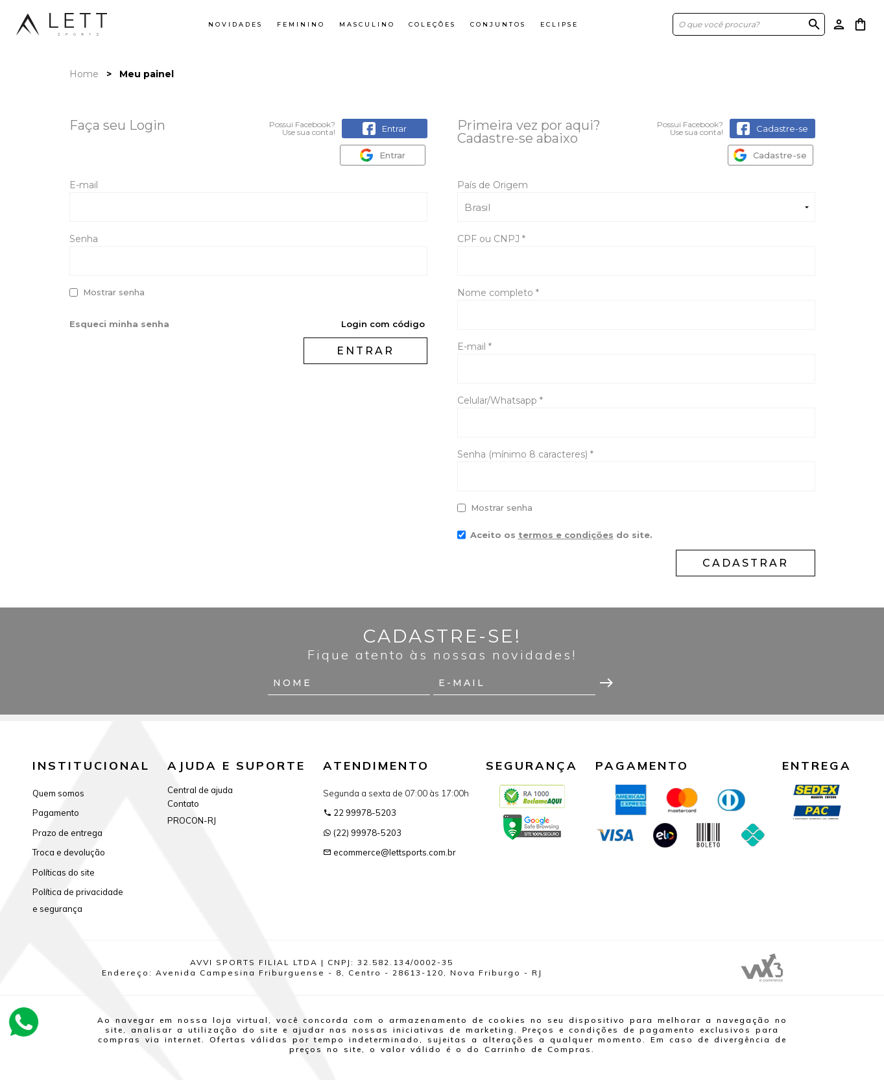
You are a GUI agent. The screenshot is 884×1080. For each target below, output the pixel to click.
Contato (183, 803)
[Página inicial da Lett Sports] (61, 24)
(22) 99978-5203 (362, 833)
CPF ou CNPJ (491, 239)
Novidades (235, 24)
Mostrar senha (114, 292)
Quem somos (58, 793)
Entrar (365, 351)
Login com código (383, 324)
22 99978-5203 (359, 812)
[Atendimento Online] (23, 1021)
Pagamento (55, 812)
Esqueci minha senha (119, 324)
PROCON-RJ (191, 820)
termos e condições (566, 535)
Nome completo (498, 293)
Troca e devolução (68, 852)
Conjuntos (498, 24)
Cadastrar (745, 563)
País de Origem (492, 185)
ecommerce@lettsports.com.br (389, 852)
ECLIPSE (559, 24)
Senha (83, 239)
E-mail (248, 200)
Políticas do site (63, 872)
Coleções (432, 24)
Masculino (367, 24)
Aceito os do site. (554, 539)
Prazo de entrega (67, 833)
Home (84, 74)
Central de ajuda (200, 790)
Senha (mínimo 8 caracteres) (525, 454)
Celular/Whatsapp (500, 400)
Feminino (301, 24)
